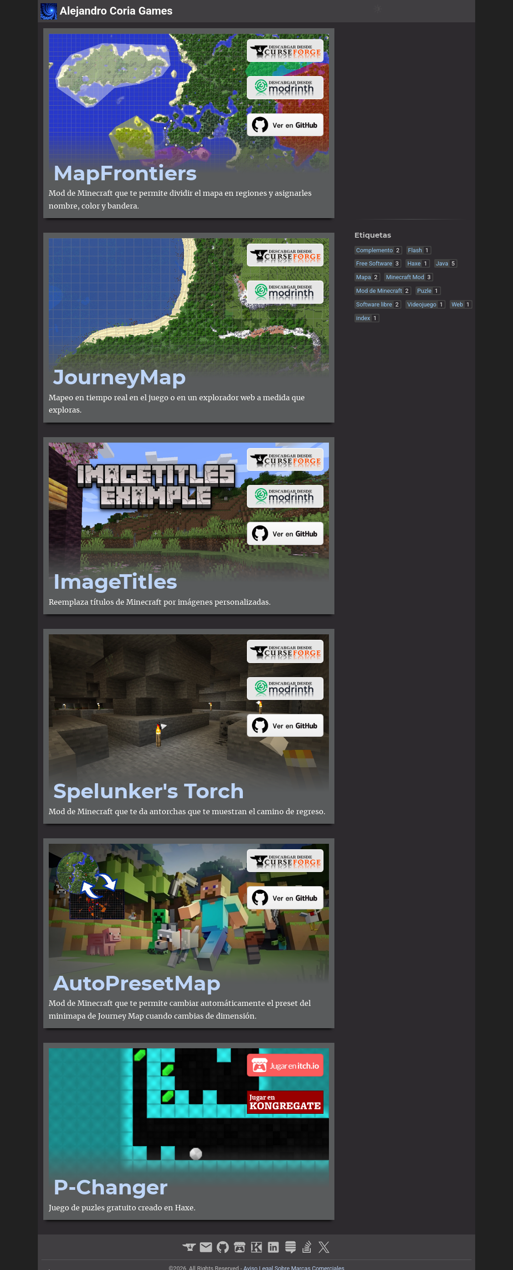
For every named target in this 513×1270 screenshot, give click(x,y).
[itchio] (390, 201)
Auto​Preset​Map (137, 984)
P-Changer (110, 1188)
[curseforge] (361, 201)
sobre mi (455, 11)
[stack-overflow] (447, 201)
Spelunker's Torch (148, 792)
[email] (207, 1251)
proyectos (412, 11)
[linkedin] (418, 201)
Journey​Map (119, 378)
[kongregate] (404, 201)
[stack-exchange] (433, 201)
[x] (461, 201)
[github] (376, 201)
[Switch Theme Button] (377, 11)
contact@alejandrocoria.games (416, 186)
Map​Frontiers (125, 174)
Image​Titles (115, 582)
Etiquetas (372, 235)
